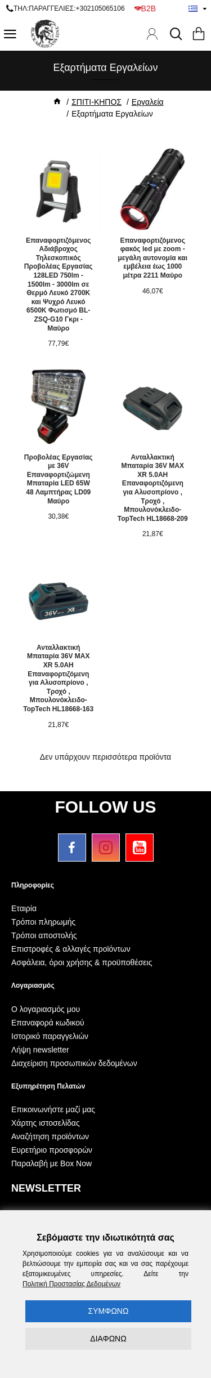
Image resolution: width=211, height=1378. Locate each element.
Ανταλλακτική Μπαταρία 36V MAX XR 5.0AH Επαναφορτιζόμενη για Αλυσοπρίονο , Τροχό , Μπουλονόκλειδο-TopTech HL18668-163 (58, 678)
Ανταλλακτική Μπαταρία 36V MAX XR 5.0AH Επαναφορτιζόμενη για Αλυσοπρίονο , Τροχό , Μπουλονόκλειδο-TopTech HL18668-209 (153, 488)
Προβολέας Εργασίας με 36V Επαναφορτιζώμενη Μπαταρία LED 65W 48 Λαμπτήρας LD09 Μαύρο (58, 479)
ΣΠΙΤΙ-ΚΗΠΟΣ (96, 101)
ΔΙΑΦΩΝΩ (108, 1338)
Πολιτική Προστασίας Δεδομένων (71, 1284)
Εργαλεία (148, 101)
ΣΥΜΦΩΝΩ (108, 1310)
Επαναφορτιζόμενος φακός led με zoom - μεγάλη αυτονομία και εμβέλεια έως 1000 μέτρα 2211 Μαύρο (152, 258)
